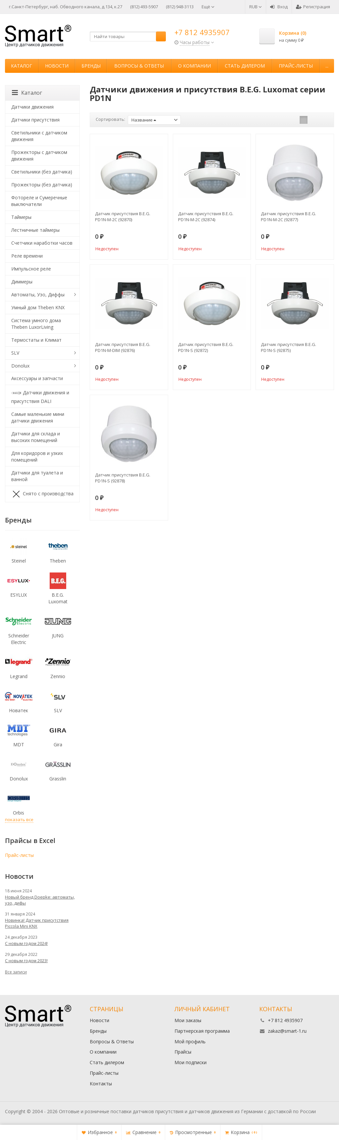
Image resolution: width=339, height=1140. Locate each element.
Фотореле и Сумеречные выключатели (39, 200)
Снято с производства (42, 494)
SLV (15, 353)
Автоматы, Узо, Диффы (38, 294)
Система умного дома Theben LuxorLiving (36, 323)
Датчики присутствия (35, 120)
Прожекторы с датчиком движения (39, 155)
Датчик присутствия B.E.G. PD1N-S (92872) (205, 347)
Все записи (16, 972)
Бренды (91, 66)
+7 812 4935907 (202, 32)
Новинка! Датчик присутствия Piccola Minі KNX (37, 923)
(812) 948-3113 (180, 7)
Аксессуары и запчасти (37, 378)
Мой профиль (190, 1041)
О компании (194, 66)
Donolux (20, 366)
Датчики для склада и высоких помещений (35, 436)
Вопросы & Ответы (139, 66)
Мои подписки (190, 1062)
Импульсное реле (31, 269)
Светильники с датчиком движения (39, 135)
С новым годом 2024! (26, 943)
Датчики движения (32, 107)
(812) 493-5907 (144, 7)
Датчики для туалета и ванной (37, 476)
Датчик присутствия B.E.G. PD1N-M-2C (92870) (122, 217)
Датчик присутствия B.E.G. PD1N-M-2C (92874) (205, 217)
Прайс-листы (296, 66)
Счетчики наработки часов (42, 243)
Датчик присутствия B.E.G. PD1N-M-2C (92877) (288, 217)
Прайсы (182, 1052)
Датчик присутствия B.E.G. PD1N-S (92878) (122, 478)
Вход (279, 7)
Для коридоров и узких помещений (37, 456)
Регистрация (313, 7)
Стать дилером (245, 66)
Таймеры (21, 217)
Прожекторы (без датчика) (41, 184)
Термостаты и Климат (36, 340)
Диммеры (21, 281)
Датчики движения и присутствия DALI (40, 396)
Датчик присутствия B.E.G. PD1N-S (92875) (288, 347)
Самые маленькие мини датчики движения (37, 417)
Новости (57, 66)
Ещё (208, 7)
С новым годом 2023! (26, 961)
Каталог (21, 66)
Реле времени (27, 256)
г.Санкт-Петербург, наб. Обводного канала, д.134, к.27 (65, 7)
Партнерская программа (202, 1031)
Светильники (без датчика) (41, 172)
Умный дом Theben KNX (38, 307)
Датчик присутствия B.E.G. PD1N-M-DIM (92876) (122, 347)
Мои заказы (187, 1020)
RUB (255, 7)
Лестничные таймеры (35, 230)
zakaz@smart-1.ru (287, 1031)
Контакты (101, 1083)
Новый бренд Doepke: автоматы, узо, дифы (40, 900)
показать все (19, 819)
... (326, 66)
